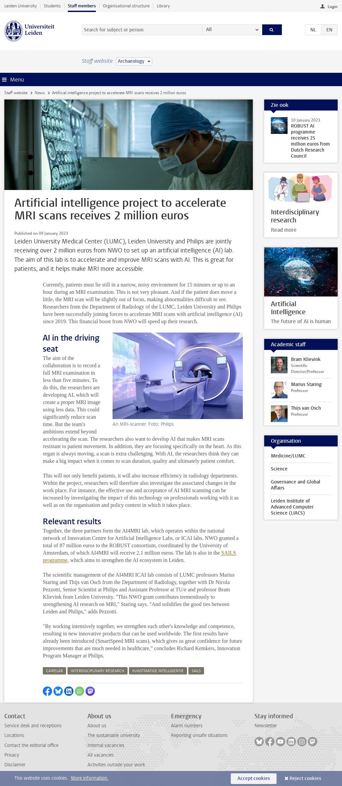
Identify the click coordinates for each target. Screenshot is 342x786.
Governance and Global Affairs (295, 485)
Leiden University (20, 6)
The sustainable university (114, 735)
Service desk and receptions (32, 726)
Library (163, 6)
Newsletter (265, 726)
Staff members (82, 6)
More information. (90, 778)
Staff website (15, 92)
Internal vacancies (106, 745)
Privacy (11, 755)
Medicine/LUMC (288, 456)
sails (196, 670)
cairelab (54, 670)
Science (279, 469)
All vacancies (101, 755)
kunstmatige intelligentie (158, 670)
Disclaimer (14, 765)
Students (52, 6)
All (209, 29)
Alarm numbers (186, 726)
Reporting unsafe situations (199, 735)
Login (333, 6)
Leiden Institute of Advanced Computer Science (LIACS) (292, 507)
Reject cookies (305, 778)
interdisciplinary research (97, 670)
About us (97, 726)
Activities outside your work (116, 765)
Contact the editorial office (31, 745)
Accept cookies (253, 778)
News (40, 92)
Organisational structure (126, 6)
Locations (14, 735)
